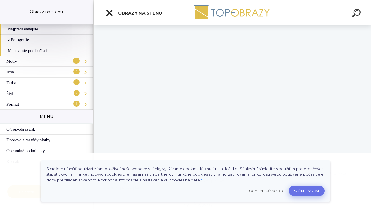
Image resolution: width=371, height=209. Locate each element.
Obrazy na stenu (133, 12)
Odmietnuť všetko (266, 191)
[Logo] (232, 12)
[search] (357, 14)
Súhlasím (306, 191)
